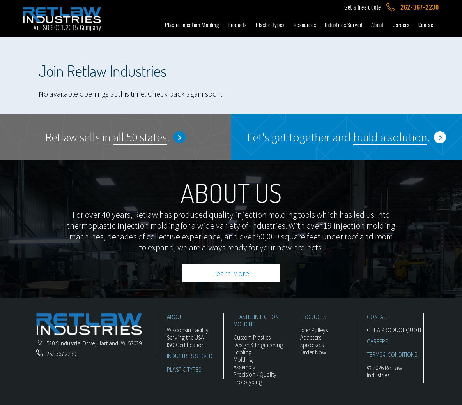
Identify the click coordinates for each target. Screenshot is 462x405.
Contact (426, 25)
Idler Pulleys (314, 330)
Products (237, 25)
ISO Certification (186, 345)
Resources (305, 25)
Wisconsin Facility (188, 330)
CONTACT (378, 316)
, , (89, 343)
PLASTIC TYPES (184, 369)
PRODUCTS (313, 316)
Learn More (231, 273)
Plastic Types (270, 25)
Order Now (313, 352)
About (377, 25)
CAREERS (377, 341)
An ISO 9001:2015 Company (67, 27)
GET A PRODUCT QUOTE (395, 330)
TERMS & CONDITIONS (392, 354)
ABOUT (175, 316)
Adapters (310, 337)
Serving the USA (185, 337)
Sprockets (312, 345)
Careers (401, 25)
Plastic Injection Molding (192, 25)
